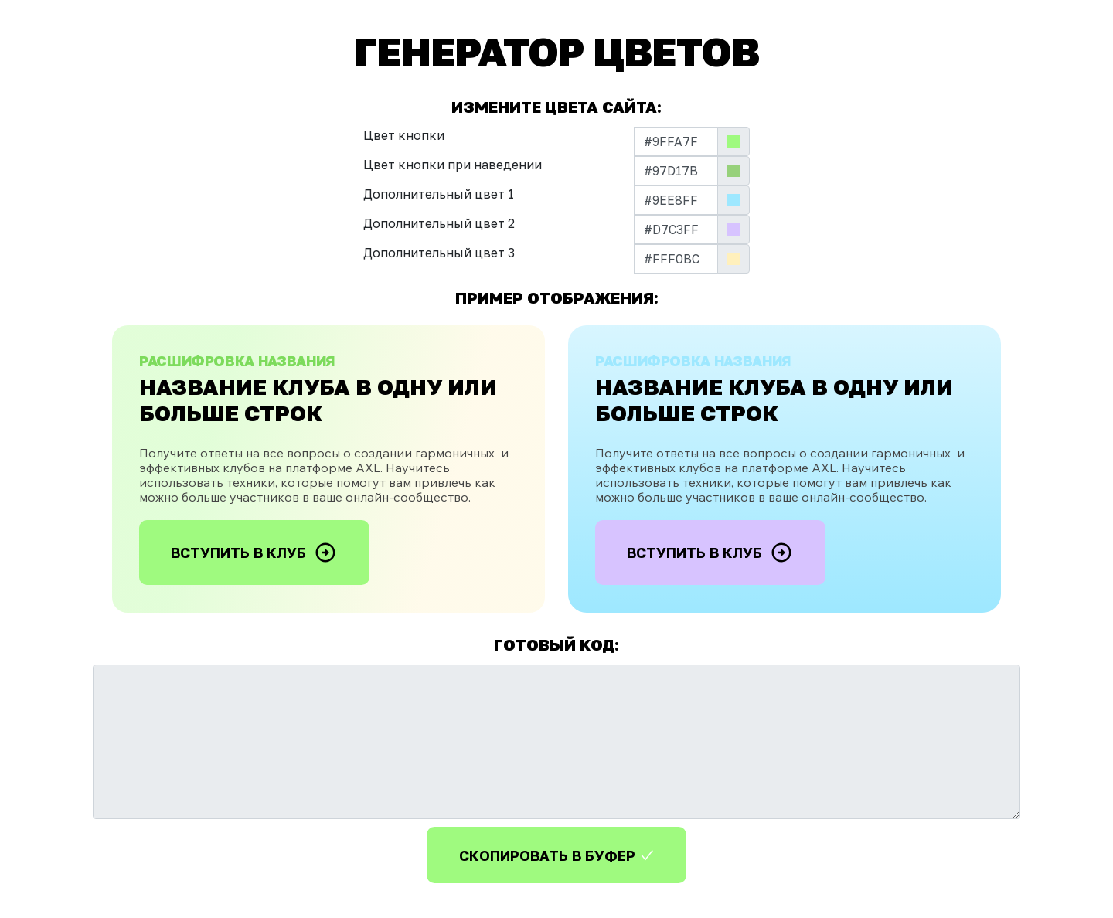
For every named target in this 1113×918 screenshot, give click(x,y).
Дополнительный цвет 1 (438, 194)
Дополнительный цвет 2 (439, 223)
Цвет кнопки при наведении (452, 164)
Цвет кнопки (403, 135)
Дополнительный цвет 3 (439, 252)
